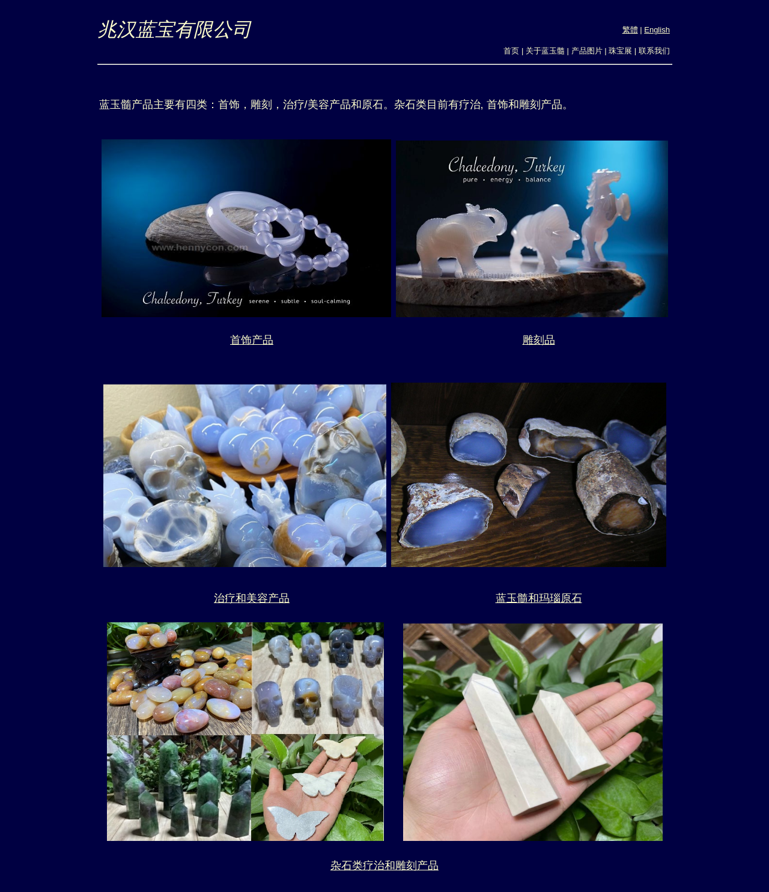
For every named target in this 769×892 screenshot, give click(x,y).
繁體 (630, 29)
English (657, 29)
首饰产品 (251, 340)
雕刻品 (539, 340)
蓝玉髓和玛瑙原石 (539, 598)
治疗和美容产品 (252, 598)
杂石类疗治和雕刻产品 (384, 866)
